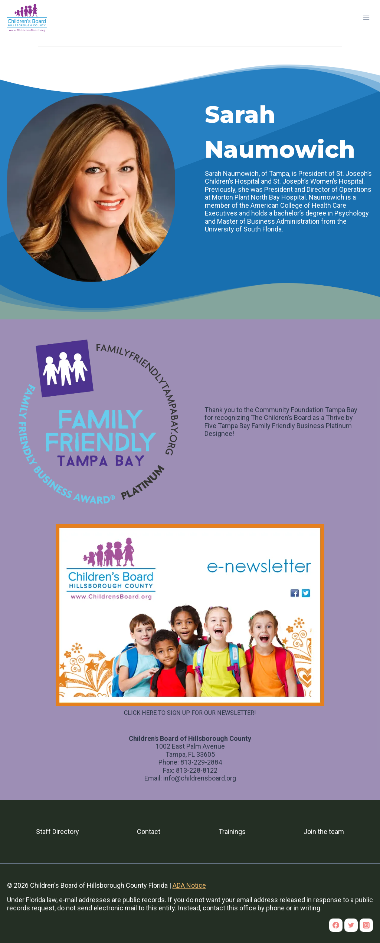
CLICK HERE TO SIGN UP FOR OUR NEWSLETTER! (190, 712)
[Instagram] (366, 925)
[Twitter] (351, 925)
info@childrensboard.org (199, 778)
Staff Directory (57, 831)
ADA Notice (189, 885)
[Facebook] (336, 925)
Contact (148, 831)
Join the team (324, 831)
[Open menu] (366, 17)
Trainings (232, 831)
